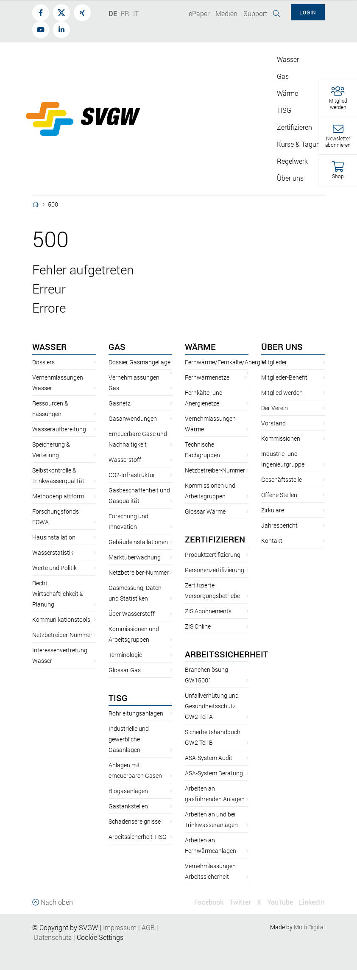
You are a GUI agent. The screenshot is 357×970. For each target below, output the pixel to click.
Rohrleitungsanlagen (136, 713)
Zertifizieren (215, 539)
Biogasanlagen (128, 791)
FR (125, 13)
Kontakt (271, 541)
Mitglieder (274, 362)
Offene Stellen (279, 495)
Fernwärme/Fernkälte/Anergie (225, 362)
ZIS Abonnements (208, 611)
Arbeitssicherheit (226, 654)
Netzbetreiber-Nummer (62, 635)
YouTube (280, 901)
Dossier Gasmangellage (139, 362)
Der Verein (274, 408)
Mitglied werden (282, 393)
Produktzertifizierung (212, 555)
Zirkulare (272, 510)
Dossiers (43, 362)
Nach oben (52, 901)
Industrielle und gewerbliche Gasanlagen (129, 739)
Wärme (200, 346)
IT (136, 13)
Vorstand (273, 423)
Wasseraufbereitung (59, 429)
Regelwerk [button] (292, 161)
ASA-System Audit (208, 758)
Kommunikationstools (61, 619)
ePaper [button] (199, 13)
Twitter (240, 901)
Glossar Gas (125, 670)
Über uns (282, 346)
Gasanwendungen (133, 418)
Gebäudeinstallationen (138, 542)
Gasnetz (120, 403)
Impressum (120, 927)
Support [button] (255, 13)
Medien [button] (226, 13)
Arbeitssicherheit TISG (138, 837)
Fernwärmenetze (207, 377)
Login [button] (307, 12)
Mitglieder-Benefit (284, 377)
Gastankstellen (128, 806)
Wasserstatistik (52, 552)
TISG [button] (284, 110)
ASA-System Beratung (214, 773)
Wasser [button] (288, 59)
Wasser (49, 346)
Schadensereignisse (135, 821)
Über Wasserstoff (132, 613)
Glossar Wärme (205, 511)
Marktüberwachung (135, 557)
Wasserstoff (125, 460)
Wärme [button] (287, 93)
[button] (338, 98)
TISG (118, 697)
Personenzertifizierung (214, 570)
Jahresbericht (279, 525)
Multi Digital (309, 927)
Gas (117, 346)
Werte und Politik (54, 568)
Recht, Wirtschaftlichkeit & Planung (58, 593)
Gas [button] (283, 76)
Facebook (208, 901)
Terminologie (125, 655)
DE (113, 13)
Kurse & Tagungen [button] (304, 144)
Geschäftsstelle (281, 479)
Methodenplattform (58, 496)
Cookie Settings (100, 937)
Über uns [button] (290, 177)
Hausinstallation (53, 537)
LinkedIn (312, 901)
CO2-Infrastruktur (132, 475)
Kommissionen (280, 438)
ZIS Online (198, 626)
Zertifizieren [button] (294, 127)
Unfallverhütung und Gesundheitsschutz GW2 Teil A (212, 706)
